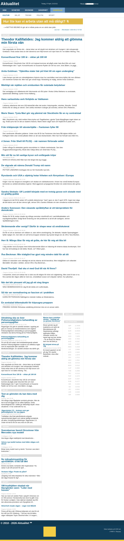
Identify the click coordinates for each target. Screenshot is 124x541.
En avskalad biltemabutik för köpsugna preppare (27, 302)
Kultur (6, 15)
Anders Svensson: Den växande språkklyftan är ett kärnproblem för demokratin (37, 209)
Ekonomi (29, 10)
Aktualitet (23, 523)
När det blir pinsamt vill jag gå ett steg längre (25, 282)
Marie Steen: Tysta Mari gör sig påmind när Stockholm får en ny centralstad (41, 113)
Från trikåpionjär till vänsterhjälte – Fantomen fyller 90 (29, 127)
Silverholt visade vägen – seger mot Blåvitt (18, 506)
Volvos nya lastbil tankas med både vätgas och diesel (20, 443)
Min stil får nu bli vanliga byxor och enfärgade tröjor (28, 155)
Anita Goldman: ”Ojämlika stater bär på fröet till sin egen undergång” (37, 71)
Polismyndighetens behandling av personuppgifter (15, 337)
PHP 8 (112, 531)
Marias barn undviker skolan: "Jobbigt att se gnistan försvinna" (52, 319)
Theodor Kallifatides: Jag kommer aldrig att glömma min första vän (41, 40)
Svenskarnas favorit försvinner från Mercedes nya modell (20, 431)
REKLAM (69, 314)
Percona (118, 531)
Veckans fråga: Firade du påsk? (14, 472)
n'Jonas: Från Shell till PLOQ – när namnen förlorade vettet (32, 141)
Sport (52, 15)
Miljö (17, 15)
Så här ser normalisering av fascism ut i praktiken (27, 292)
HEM (4, 10)
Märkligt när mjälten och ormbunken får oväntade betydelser (33, 85)
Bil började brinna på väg (51, 345)
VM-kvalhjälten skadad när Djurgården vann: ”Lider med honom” (16, 487)
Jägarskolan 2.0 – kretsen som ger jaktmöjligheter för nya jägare (15, 411)
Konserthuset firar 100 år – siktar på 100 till (24, 57)
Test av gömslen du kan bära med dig (19, 395)
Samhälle (57, 10)
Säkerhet (43, 10)
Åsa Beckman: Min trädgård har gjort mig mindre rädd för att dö (35, 254)
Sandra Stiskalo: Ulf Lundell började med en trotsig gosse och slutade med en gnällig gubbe (41, 193)
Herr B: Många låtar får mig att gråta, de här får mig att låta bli (33, 240)
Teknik (28, 15)
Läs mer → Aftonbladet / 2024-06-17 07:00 (68, 30)
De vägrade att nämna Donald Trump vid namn (25, 165)
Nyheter (16, 10)
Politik (40, 15)
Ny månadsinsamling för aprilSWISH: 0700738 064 (14, 460)
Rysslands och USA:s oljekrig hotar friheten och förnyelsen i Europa (37, 175)
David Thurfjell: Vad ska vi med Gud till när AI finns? (29, 268)
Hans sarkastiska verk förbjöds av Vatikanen (24, 99)
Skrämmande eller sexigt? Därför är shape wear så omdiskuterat (35, 226)
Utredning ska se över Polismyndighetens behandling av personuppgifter (19, 320)
